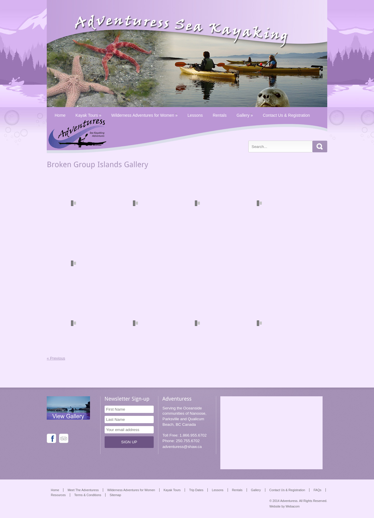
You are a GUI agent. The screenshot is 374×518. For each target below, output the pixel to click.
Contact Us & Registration (286, 115)
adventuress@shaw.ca (182, 446)
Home (60, 115)
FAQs (317, 490)
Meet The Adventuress (82, 490)
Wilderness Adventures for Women (144, 115)
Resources (58, 495)
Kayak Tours (88, 115)
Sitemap (115, 495)
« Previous (56, 358)
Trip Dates (196, 490)
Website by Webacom (284, 506)
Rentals (219, 115)
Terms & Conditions (87, 495)
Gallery (244, 115)
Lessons (195, 115)
